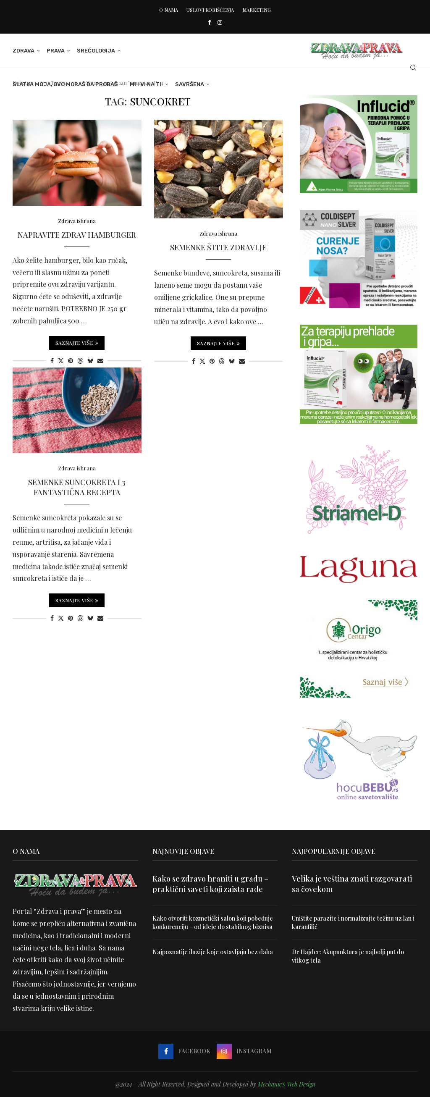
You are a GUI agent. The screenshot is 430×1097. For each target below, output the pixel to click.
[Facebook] (209, 22)
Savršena (189, 84)
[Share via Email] (100, 361)
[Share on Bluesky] (90, 361)
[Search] (413, 67)
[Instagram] (220, 22)
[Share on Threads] (80, 361)
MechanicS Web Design (286, 1084)
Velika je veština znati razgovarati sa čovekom (352, 884)
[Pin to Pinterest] (70, 361)
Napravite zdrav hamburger (77, 235)
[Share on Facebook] (52, 361)
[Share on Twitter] (61, 361)
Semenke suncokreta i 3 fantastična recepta (77, 487)
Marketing (256, 10)
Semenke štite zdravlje (218, 247)
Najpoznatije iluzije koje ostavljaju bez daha (212, 952)
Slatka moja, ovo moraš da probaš (65, 84)
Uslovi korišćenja (210, 10)
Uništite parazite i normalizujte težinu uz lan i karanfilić (353, 922)
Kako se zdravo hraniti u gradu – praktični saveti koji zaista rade (210, 884)
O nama (168, 10)
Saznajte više (76, 342)
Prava (56, 50)
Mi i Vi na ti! (146, 84)
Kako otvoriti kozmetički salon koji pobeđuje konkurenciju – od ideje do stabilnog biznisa (212, 922)
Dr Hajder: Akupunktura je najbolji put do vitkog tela (348, 956)
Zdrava (23, 50)
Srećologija (96, 50)
